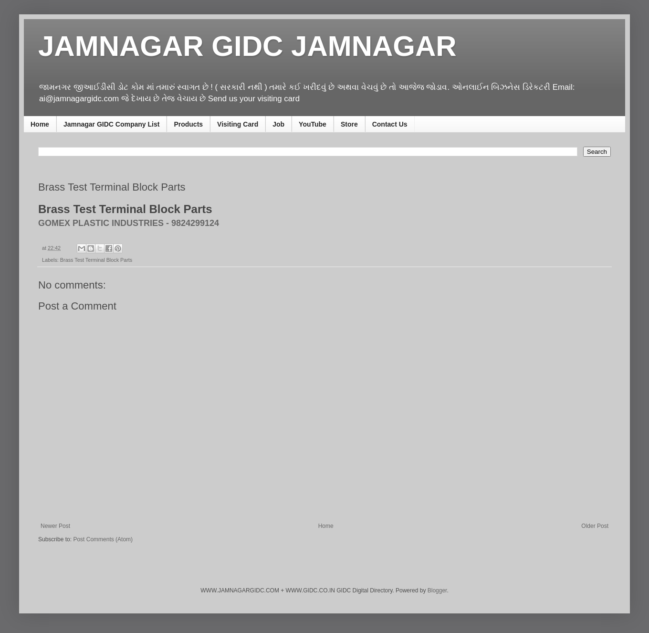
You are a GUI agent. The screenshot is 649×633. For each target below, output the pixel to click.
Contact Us (390, 124)
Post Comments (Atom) (103, 539)
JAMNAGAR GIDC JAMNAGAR (247, 46)
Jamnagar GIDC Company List (111, 124)
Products (188, 124)
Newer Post (55, 526)
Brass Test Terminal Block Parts (96, 260)
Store (349, 124)
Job (278, 124)
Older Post (594, 526)
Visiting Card (237, 124)
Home (40, 124)
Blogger (437, 590)
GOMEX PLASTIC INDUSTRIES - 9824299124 (128, 223)
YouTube (312, 124)
